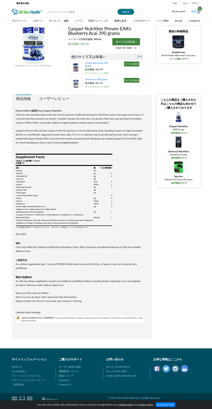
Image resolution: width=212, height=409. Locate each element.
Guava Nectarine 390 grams (96, 64)
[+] (139, 56)
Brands (178, 20)
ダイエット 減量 (59, 20)
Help (174, 3)
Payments (64, 380)
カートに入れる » (126, 41)
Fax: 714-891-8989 (116, 371)
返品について (66, 375)
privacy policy (145, 404)
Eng (185, 3)
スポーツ (38, 20)
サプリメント (19, 20)
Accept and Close (165, 404)
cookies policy (125, 404)
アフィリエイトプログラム (26, 375)
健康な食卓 (120, 20)
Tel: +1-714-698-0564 (118, 366)
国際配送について (68, 371)
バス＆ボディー (141, 20)
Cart (196, 11)
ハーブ (78, 20)
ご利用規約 (18, 384)
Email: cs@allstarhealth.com (121, 375)
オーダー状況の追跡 (70, 366)
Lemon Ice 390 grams (96, 79)
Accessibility (18, 371)
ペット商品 (162, 20)
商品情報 (23, 98)
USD (195, 3)
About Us (17, 366)
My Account (178, 11)
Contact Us (65, 384)
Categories (194, 20)
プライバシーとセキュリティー (29, 380)
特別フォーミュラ (98, 20)
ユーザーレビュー (54, 98)
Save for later (124, 47)
